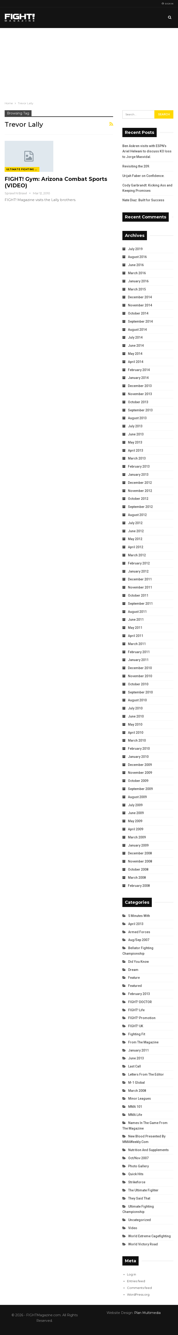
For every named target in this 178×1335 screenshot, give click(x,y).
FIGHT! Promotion (142, 1018)
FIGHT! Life (136, 1010)
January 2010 (138, 757)
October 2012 (138, 499)
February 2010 (139, 748)
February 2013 (139, 466)
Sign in (167, 3)
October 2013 (138, 402)
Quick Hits (135, 1174)
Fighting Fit (136, 1034)
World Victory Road (143, 1244)
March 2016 (137, 273)
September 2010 (140, 692)
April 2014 (135, 362)
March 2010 (137, 740)
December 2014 (140, 297)
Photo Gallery (138, 1166)
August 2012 (137, 515)
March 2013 (137, 458)
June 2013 (136, 434)
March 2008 (137, 877)
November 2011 (140, 587)
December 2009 (140, 765)
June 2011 (136, 619)
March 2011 (137, 644)
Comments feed (139, 1288)
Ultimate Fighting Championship (22, 169)
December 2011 (140, 579)
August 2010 (137, 700)
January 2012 (138, 571)
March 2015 (137, 289)
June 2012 (136, 531)
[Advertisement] (89, 62)
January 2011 (138, 660)
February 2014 (139, 370)
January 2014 (138, 378)
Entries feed (136, 1281)
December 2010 (140, 668)
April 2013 (135, 450)
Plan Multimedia (147, 1313)
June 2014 (136, 345)
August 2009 (137, 797)
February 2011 (139, 652)
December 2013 (140, 386)
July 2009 (135, 805)
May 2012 (135, 539)
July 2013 (135, 426)
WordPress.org (138, 1294)
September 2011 (140, 603)
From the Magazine (143, 1042)
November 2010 (140, 676)
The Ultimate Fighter (143, 1190)
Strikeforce (136, 1182)
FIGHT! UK (135, 1026)
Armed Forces (139, 932)
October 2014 (138, 313)
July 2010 (135, 708)
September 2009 (140, 789)
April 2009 (135, 829)
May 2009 (135, 821)
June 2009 (136, 813)
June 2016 (136, 265)
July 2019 (135, 249)
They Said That (139, 1198)
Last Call (134, 1066)
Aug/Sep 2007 (138, 940)
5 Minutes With (139, 916)
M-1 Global (136, 1082)
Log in (131, 1274)
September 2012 (140, 507)
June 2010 (136, 716)
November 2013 (140, 394)
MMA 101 (135, 1106)
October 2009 (138, 781)
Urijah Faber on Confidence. (143, 176)
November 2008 (140, 861)
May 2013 (135, 442)
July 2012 (135, 523)
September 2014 (140, 321)
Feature (134, 977)
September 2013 (140, 410)
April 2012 (135, 547)
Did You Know (138, 961)
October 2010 (138, 684)
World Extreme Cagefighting (149, 1236)
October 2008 (138, 869)
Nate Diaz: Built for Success (143, 200)
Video (132, 1228)
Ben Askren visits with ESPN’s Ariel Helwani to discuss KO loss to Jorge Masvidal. (147, 151)
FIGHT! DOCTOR (140, 1002)
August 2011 (137, 612)
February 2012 (139, 563)
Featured (135, 986)
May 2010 (135, 724)
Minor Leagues (139, 1098)
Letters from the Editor (146, 1074)
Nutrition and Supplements (148, 1150)
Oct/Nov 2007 (138, 1158)
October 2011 (138, 595)
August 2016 (137, 257)
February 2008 (139, 886)
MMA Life (135, 1115)
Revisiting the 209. (136, 166)
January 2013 (138, 474)
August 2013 (137, 418)
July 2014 (135, 337)
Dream (133, 970)
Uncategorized (139, 1220)
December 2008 (140, 853)
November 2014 (140, 305)
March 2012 (137, 555)
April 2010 (135, 732)
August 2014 (137, 329)
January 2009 (138, 845)
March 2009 (137, 837)
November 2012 (140, 491)
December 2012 (140, 483)
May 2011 (135, 628)
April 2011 (135, 636)
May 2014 (135, 354)
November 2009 (140, 773)
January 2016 (138, 281)
